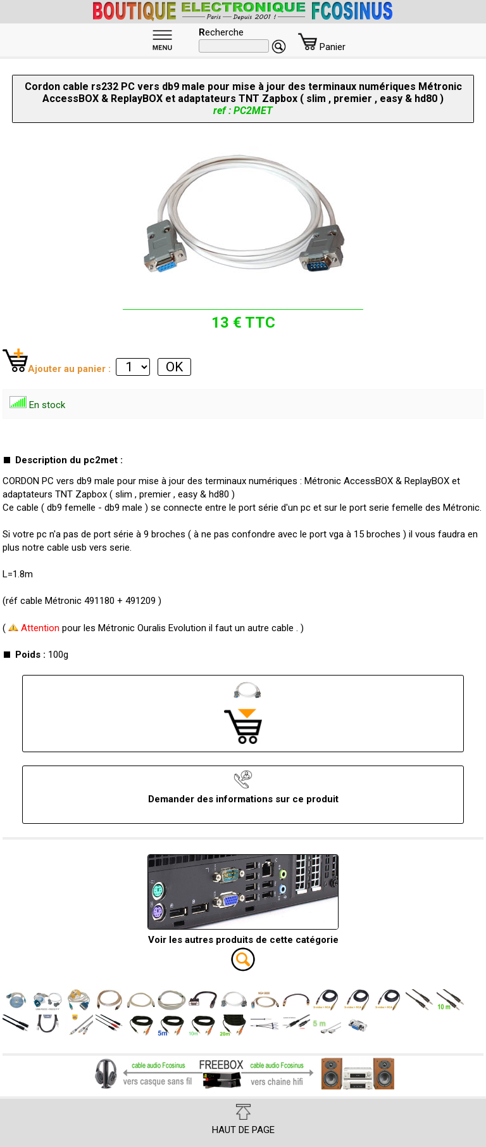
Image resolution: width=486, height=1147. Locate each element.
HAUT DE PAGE (243, 1120)
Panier (322, 47)
